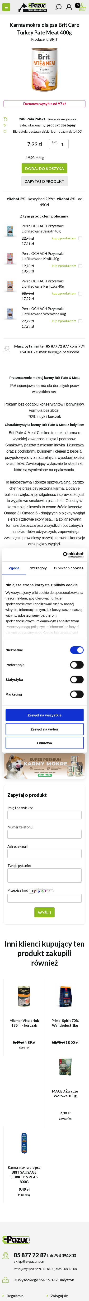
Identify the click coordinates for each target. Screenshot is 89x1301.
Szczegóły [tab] (38, 568)
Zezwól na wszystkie (44, 715)
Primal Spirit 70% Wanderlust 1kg (65, 1022)
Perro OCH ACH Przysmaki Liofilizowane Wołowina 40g (44, 311)
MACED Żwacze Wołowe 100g (65, 1093)
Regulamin (15, 1295)
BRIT (53, 39)
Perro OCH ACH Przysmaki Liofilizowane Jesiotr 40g (43, 228)
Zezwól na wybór (45, 729)
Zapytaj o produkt (44, 181)
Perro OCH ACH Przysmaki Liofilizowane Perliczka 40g (43, 283)
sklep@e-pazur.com (63, 351)
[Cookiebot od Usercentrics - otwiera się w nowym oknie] (63, 555)
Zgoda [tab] (14, 568)
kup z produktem (64, 238)
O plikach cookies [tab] (69, 568)
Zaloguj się (59, 1295)
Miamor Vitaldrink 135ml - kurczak (24, 1022)
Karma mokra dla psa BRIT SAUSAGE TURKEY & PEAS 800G (24, 1174)
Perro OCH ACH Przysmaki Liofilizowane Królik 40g (43, 256)
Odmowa (44, 743)
